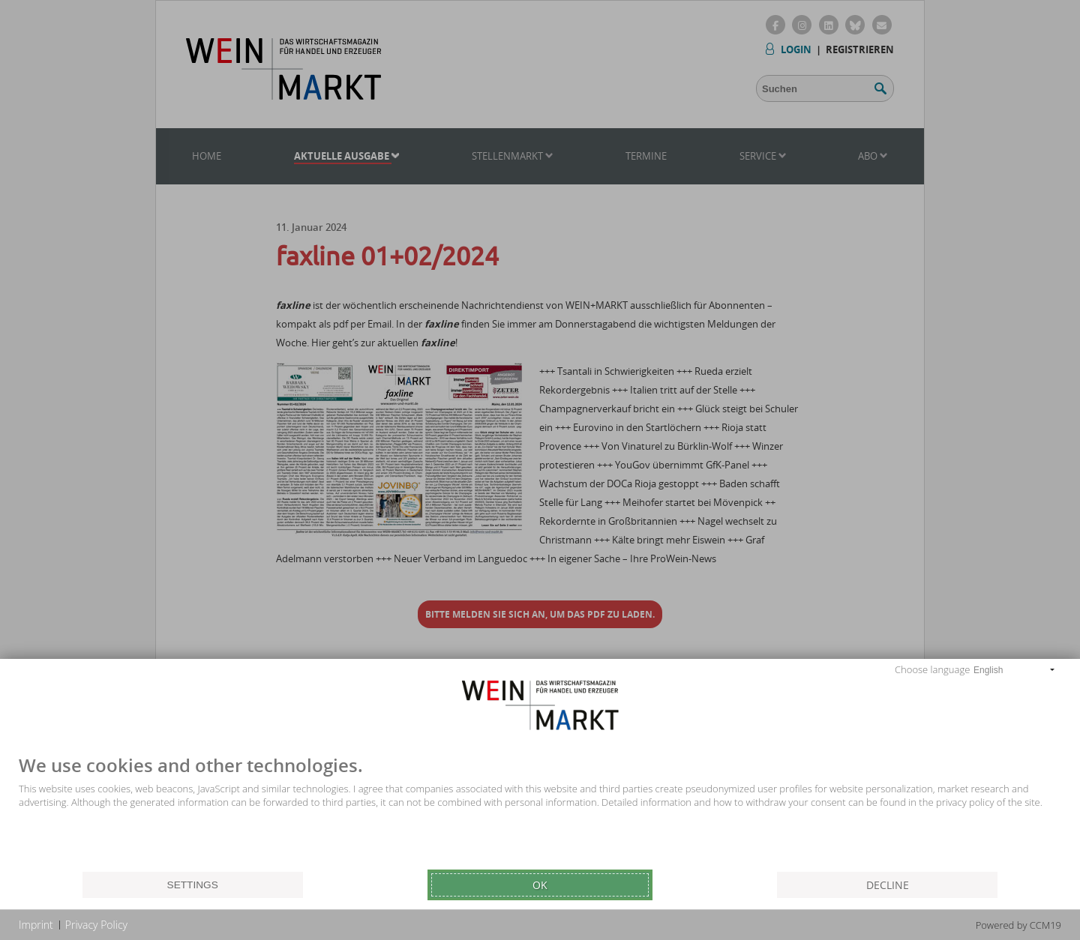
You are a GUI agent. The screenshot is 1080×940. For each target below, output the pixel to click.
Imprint (36, 925)
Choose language (932, 669)
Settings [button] (192, 885)
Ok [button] (540, 885)
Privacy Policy (96, 925)
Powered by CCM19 (1018, 925)
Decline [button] (887, 885)
